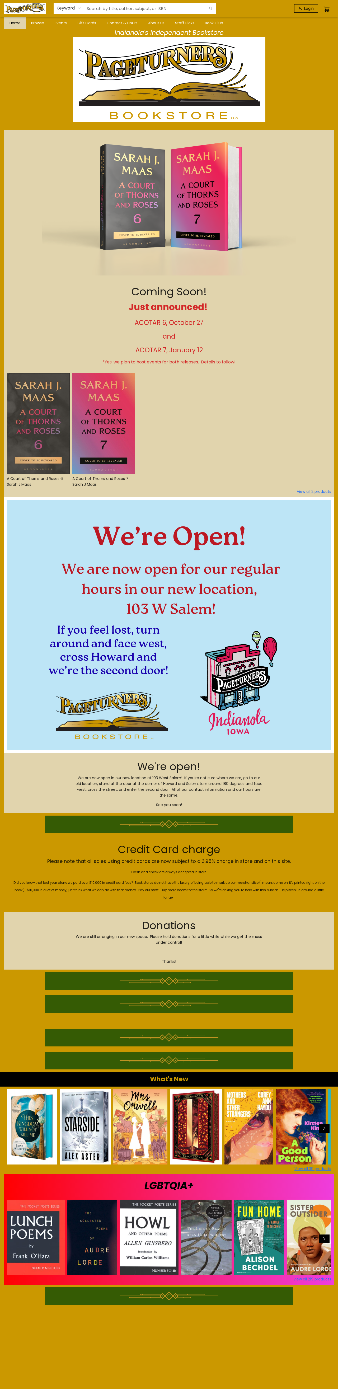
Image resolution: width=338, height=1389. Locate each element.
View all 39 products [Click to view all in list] (312, 1168)
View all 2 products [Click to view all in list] (314, 491)
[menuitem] (15, 23)
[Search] (210, 8)
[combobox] (69, 8)
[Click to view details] (38, 423)
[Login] (306, 8)
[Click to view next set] (324, 1128)
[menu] (169, 23)
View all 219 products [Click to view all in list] (312, 1279)
